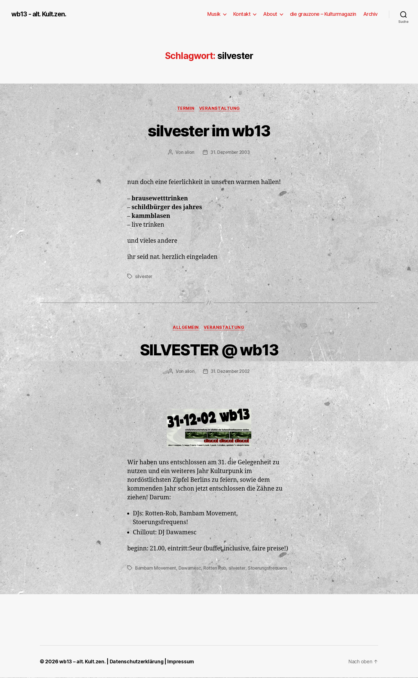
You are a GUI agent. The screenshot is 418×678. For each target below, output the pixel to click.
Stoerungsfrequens (270, 569)
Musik (214, 14)
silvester (144, 277)
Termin (185, 108)
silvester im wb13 (209, 130)
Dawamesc (190, 569)
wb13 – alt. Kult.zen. (82, 662)
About (270, 14)
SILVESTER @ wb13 (209, 349)
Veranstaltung (220, 108)
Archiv (370, 14)
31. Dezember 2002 (230, 372)
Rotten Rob (216, 569)
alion (188, 153)
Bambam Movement (156, 569)
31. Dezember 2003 (230, 153)
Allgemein (185, 328)
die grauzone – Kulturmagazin (323, 14)
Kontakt (242, 14)
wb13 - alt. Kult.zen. (41, 14)
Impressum (182, 662)
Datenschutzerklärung (137, 662)
